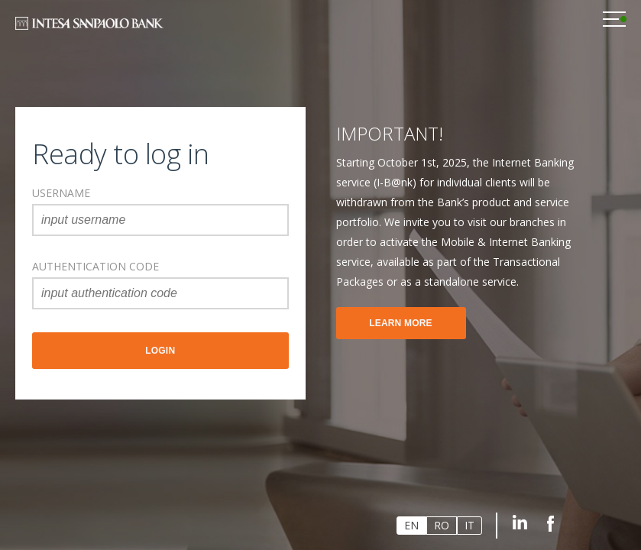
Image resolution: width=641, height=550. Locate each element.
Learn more (400, 323)
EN (411, 525)
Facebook (550, 522)
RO (441, 525)
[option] (458, 230)
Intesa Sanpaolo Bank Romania (89, 25)
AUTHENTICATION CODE (95, 266)
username (61, 193)
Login (160, 350)
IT (469, 525)
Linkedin (520, 522)
